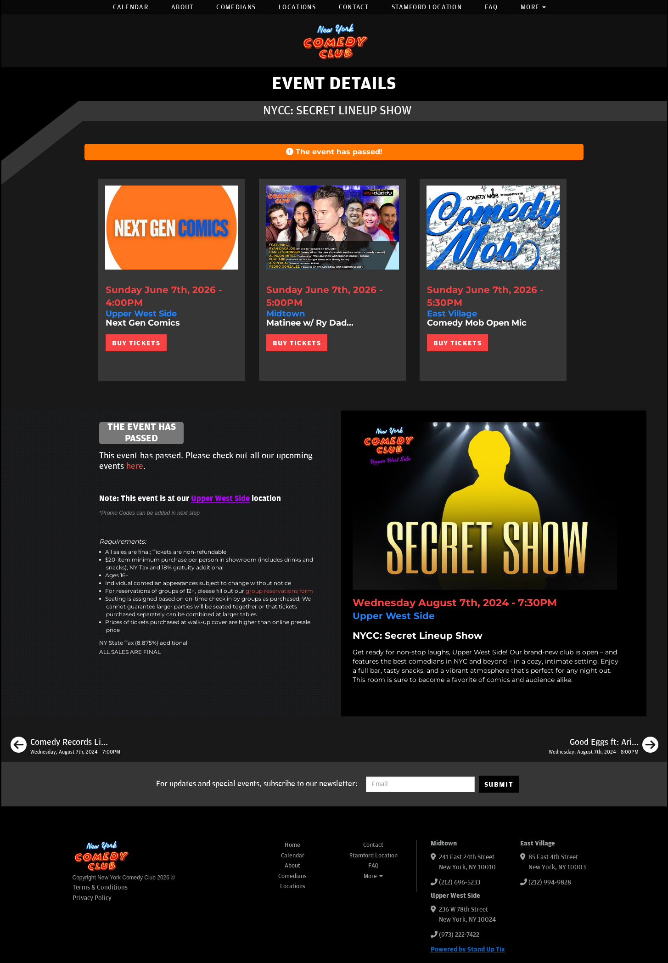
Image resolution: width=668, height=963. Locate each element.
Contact (354, 7)
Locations (297, 7)
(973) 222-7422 (459, 935)
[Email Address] (420, 784)
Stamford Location (427, 7)
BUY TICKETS (136, 343)
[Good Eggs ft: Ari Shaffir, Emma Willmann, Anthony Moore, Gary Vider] (603, 746)
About (182, 7)
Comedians (236, 7)
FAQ (491, 7)
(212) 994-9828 (549, 882)
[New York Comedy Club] (334, 41)
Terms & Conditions (100, 887)
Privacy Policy (92, 898)
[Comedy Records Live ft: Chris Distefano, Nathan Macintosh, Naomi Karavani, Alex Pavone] (65, 746)
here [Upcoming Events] (134, 466)
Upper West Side (220, 498)
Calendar (130, 7)
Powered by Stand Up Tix (468, 949)
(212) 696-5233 (459, 882)
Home (292, 845)
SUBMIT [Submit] (498, 784)
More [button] (533, 7)
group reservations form (279, 590)
